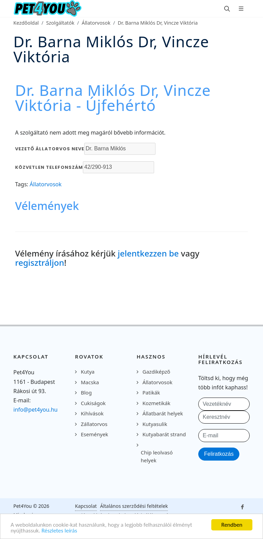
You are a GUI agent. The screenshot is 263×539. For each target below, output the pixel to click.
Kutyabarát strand (164, 434)
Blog (86, 392)
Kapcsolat (86, 506)
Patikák (151, 392)
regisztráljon (39, 262)
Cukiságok (93, 403)
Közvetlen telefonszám (49, 167)
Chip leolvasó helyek (157, 456)
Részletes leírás (59, 531)
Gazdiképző (156, 371)
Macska (90, 382)
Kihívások (92, 413)
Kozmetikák (156, 403)
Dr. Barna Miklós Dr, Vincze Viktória (158, 23)
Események (94, 434)
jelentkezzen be (148, 253)
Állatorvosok (96, 23)
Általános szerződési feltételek (134, 506)
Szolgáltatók (60, 23)
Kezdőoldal (26, 23)
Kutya (88, 371)
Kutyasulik (154, 424)
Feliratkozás (219, 454)
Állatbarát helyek (162, 413)
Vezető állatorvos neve (49, 149)
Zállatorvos (94, 424)
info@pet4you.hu (35, 409)
